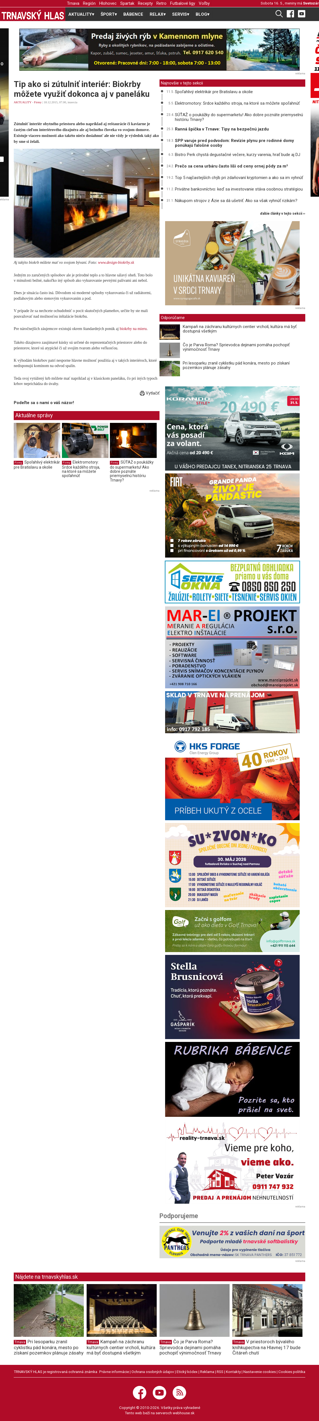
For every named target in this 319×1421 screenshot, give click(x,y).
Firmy (37, 102)
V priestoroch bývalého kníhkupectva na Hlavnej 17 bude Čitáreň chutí (266, 1347)
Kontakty (233, 1371)
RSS (220, 1371)
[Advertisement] (61, 533)
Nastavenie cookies (259, 1371)
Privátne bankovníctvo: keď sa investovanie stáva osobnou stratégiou (239, 189)
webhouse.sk (184, 1413)
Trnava (73, 3)
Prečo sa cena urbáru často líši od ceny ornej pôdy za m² (231, 166)
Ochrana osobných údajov (152, 1371)
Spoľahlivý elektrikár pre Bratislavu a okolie (37, 464)
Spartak (127, 3)
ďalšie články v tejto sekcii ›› (282, 214)
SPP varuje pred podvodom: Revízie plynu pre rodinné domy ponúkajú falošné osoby (234, 143)
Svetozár (311, 3)
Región (89, 3)
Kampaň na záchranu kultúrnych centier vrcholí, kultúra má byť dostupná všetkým (240, 329)
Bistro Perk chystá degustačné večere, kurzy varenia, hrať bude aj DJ (237, 154)
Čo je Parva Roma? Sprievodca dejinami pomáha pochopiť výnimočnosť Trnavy (236, 347)
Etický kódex (187, 1371)
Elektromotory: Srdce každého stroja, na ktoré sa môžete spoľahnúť (81, 469)
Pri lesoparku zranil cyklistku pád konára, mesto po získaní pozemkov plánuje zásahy (236, 365)
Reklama (207, 1371)
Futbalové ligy (182, 3)
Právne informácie (114, 1371)
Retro (161, 3)
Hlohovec (108, 3)
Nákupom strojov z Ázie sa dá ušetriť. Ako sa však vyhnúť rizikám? (236, 200)
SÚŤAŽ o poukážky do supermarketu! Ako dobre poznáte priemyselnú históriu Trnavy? (132, 471)
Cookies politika (291, 1371)
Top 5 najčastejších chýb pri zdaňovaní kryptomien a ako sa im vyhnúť (239, 177)
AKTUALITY (22, 102)
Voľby (204, 3)
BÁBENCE (133, 14)
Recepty (145, 3)
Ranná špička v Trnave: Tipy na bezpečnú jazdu (222, 129)
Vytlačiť (150, 393)
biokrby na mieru (133, 329)
